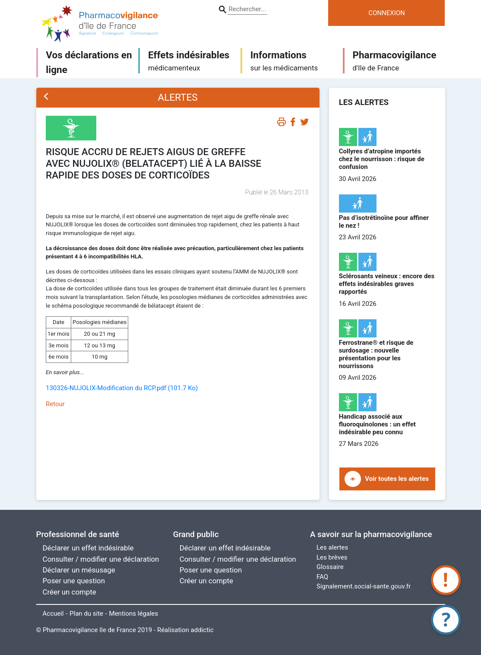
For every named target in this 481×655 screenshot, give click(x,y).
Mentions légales (133, 613)
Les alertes (332, 547)
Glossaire (330, 567)
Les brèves (332, 557)
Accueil (53, 613)
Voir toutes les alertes (397, 479)
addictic (202, 630)
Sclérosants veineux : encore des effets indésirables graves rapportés (387, 284)
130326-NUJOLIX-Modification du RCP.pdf (122, 388)
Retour (55, 404)
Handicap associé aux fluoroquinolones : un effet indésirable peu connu (377, 424)
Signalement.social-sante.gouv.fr (363, 586)
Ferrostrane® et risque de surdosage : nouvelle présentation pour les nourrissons (376, 354)
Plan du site (86, 613)
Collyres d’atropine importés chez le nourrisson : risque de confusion (381, 159)
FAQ (322, 577)
